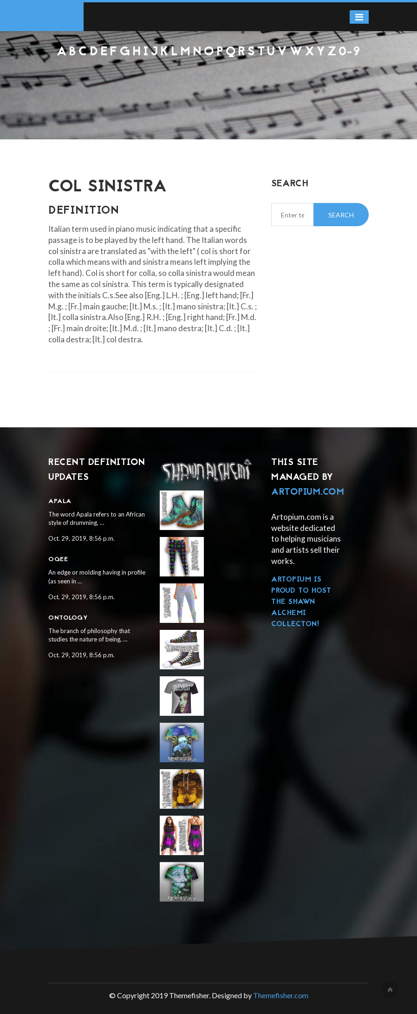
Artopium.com (307, 492)
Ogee (58, 559)
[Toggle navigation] (359, 17)
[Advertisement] (208, 84)
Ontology (68, 618)
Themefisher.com (280, 995)
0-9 (350, 52)
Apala (60, 501)
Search (341, 215)
